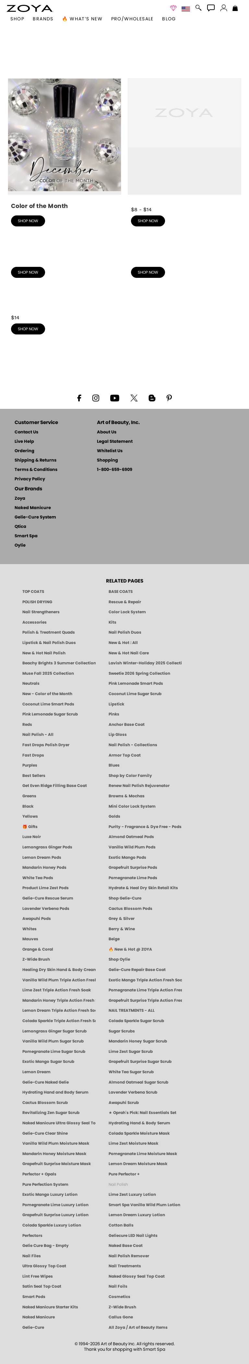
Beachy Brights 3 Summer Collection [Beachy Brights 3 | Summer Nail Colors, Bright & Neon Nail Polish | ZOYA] (59, 663)
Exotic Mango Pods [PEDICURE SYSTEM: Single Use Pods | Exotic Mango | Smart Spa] (127, 857)
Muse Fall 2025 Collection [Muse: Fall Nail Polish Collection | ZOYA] (48, 673)
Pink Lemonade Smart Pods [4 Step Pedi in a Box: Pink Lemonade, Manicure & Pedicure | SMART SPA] (136, 683)
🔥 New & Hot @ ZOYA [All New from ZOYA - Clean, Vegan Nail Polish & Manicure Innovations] (130, 949)
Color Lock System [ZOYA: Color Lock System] (127, 612)
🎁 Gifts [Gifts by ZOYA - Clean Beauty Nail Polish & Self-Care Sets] (30, 827)
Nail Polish (118, 1184)
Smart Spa (26, 536)
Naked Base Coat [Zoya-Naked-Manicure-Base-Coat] (126, 1246)
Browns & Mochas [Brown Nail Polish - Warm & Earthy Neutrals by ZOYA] (127, 796)
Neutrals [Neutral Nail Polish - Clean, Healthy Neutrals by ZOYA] (31, 683)
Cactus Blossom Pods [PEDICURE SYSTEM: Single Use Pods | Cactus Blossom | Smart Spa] (130, 909)
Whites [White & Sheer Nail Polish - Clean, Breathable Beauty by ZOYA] (29, 929)
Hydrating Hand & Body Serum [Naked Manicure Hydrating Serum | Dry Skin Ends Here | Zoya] (139, 1123)
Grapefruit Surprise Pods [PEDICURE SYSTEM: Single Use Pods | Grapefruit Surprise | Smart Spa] (133, 867)
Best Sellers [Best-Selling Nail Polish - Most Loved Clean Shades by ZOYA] (33, 776)
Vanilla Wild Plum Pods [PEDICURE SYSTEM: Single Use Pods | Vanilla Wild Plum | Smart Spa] (132, 847)
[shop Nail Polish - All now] (184, 141)
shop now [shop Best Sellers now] (28, 329)
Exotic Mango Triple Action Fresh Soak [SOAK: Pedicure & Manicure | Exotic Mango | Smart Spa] (145, 980)
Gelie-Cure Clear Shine (45, 1133)
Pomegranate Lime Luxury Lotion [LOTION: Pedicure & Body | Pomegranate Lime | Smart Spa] (55, 1205)
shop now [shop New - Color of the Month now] (28, 221)
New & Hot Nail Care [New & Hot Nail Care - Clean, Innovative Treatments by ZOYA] (129, 653)
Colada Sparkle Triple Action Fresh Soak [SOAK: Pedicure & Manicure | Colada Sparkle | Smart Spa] (59, 1021)
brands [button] (43, 19)
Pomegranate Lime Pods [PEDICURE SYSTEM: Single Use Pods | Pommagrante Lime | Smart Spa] (133, 878)
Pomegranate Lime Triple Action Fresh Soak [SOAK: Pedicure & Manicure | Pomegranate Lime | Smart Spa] (145, 990)
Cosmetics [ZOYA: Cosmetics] (119, 1297)
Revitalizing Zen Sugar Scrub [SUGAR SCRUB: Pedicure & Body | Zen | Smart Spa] (50, 1113)
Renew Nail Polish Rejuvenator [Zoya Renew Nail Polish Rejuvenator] (139, 786)
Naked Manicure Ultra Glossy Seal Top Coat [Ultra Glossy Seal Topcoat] (59, 1123)
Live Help (24, 442)
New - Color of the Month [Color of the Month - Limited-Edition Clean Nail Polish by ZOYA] (47, 694)
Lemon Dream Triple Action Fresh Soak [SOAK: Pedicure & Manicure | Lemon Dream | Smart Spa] (59, 1010)
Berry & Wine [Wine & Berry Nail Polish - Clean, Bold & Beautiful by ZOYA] (122, 929)
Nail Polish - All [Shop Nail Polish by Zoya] (37, 735)
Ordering (24, 451)
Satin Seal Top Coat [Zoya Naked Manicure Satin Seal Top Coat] (41, 1286)
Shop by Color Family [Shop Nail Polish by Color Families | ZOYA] (130, 776)
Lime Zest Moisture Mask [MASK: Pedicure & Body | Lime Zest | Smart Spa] (133, 1143)
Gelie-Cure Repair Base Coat (137, 970)
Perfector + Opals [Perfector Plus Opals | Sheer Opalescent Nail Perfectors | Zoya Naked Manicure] (39, 1174)
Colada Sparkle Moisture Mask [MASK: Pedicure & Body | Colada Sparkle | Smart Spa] (139, 1133)
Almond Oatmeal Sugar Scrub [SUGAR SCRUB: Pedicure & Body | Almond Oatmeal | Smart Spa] (138, 1082)
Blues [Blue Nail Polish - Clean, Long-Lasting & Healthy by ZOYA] (114, 765)
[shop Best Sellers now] (64, 310)
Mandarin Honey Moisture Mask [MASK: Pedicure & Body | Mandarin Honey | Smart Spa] (54, 1154)
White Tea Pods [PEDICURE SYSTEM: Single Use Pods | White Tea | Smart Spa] (37, 878)
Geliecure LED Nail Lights (133, 1236)
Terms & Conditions (36, 470)
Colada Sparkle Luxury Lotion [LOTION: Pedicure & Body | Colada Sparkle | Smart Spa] (51, 1225)
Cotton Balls (121, 1225)
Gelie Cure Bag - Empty (45, 1246)
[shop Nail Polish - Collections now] (64, 259)
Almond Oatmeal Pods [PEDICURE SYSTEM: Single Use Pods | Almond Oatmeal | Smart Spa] (131, 837)
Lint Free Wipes (37, 1276)
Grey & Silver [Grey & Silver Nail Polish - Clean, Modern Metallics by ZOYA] (122, 919)
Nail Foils (118, 1286)
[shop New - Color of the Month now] (64, 144)
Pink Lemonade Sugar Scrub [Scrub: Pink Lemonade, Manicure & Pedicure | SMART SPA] (50, 714)
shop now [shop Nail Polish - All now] (148, 221)
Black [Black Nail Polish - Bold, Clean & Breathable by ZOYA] (27, 806)
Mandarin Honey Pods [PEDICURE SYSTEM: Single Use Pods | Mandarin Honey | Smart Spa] (44, 867)
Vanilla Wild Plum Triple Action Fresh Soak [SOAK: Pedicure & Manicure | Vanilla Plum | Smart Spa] (59, 980)
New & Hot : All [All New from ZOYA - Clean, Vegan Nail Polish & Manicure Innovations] (123, 643)
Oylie (20, 545)
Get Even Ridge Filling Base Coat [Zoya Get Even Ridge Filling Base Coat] (54, 786)
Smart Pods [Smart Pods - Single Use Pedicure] (33, 1297)
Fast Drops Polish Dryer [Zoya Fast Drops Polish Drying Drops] (45, 745)
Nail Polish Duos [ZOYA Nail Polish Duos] (125, 632)
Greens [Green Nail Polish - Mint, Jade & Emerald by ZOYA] (29, 796)
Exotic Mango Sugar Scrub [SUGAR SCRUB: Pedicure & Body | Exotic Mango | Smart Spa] (48, 1062)
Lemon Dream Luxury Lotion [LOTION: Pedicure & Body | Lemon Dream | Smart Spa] (137, 1215)
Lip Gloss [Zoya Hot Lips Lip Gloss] (118, 735)
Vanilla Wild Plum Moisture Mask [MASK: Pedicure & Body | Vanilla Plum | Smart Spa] (55, 1143)
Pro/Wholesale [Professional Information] (132, 19)
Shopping (107, 460)
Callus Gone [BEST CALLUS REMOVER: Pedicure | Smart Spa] (121, 1317)
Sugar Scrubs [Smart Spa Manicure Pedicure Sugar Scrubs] (122, 1031)
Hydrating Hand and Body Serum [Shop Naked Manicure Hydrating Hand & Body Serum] (55, 1092)
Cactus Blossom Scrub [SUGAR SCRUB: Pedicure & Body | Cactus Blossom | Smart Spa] (45, 1103)
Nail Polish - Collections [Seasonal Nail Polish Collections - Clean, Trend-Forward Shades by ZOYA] (133, 745)
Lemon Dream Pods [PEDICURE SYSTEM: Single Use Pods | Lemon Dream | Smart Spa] (41, 857)
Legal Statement (115, 442)
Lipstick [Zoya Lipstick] (116, 704)
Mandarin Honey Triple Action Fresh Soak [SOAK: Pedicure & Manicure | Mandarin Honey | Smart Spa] (59, 1000)
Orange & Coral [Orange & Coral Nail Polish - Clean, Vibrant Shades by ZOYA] (37, 949)
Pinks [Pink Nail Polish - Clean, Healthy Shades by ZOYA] (114, 714)
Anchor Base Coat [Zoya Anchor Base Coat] (127, 724)
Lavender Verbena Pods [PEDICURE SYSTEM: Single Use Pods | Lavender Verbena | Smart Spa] (45, 909)
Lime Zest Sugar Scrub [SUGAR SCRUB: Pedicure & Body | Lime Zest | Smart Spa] (131, 1051)
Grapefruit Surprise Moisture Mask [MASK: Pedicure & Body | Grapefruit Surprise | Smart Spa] (56, 1164)
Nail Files (31, 1256)
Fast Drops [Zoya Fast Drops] (33, 755)
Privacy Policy (30, 479)
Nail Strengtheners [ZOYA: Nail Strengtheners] (41, 612)
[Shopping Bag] (235, 9)
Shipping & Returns (35, 460)
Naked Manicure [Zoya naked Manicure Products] (38, 1317)
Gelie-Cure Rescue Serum (47, 898)
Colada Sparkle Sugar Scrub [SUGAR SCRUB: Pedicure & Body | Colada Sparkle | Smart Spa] (136, 1021)
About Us (106, 432)
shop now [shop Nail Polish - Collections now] (28, 272)
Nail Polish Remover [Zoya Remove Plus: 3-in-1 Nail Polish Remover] (129, 1256)
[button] (29, 8)
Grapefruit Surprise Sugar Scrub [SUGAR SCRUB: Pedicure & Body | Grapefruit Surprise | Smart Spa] (140, 1062)
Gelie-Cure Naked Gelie (45, 1082)
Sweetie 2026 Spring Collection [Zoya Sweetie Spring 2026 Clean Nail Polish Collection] (139, 673)
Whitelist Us (110, 451)
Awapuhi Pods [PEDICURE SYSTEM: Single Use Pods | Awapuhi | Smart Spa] (36, 919)
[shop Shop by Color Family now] (184, 259)
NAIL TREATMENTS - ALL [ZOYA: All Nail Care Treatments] (132, 1010)
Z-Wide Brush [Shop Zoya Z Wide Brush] (36, 959)
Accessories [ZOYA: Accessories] (34, 622)
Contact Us (26, 432)
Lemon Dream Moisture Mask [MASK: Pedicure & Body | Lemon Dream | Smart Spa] (138, 1164)
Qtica (20, 527)
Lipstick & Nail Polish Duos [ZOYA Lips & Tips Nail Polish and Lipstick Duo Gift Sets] (49, 643)
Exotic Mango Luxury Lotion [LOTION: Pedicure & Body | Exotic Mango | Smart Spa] (49, 1194)
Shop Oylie (119, 959)
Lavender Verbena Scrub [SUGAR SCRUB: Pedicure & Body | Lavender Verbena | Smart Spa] (133, 1092)
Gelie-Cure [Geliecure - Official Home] (33, 1327)
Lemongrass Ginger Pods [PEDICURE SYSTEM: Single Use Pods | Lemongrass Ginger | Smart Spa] (47, 847)
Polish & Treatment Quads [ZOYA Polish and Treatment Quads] (48, 632)
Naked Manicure (33, 508)
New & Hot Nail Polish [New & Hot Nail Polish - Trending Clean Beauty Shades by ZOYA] (43, 653)
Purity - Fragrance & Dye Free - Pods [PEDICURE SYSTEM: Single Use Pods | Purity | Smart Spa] (145, 827)
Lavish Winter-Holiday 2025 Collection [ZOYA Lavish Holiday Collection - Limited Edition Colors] (145, 663)
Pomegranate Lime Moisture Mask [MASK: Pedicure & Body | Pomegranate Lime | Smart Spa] (143, 1154)
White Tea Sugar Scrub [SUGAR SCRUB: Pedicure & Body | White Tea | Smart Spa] (131, 1072)
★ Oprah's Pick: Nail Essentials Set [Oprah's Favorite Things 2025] (142, 1113)
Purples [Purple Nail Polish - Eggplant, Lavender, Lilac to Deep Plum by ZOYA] (29, 765)
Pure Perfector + (124, 1174)
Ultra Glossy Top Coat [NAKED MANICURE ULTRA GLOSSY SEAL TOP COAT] (44, 1266)
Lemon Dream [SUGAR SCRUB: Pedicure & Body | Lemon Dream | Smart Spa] (36, 1072)
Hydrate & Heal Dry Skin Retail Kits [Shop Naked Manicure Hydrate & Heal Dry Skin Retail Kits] (143, 888)
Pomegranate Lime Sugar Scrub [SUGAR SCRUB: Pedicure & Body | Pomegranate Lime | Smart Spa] (53, 1051)
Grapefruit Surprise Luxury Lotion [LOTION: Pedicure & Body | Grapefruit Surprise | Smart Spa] (55, 1215)
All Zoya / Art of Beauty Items (138, 1327)
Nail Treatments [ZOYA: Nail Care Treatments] (125, 1266)
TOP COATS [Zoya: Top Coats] (33, 592)
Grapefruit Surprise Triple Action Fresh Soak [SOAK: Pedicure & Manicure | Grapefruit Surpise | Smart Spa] (145, 1000)
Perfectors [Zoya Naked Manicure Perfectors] (32, 1236)
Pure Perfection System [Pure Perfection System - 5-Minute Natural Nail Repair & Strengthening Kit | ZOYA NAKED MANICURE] (45, 1184)
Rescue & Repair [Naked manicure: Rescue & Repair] (125, 602)
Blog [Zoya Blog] (169, 19)
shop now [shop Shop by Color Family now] (148, 272)
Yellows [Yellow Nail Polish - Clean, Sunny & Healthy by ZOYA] (30, 816)
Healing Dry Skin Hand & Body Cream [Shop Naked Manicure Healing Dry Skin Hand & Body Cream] (59, 970)
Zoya (20, 498)
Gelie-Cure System (35, 517)
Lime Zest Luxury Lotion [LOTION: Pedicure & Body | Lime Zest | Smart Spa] (132, 1194)
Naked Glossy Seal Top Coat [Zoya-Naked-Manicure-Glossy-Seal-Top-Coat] (137, 1276)
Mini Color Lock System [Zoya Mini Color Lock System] (132, 806)
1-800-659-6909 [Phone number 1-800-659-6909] (114, 470)
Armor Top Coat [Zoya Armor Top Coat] (125, 755)
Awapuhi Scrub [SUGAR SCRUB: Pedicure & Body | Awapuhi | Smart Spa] (124, 1103)
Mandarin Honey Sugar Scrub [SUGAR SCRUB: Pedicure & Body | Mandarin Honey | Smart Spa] (138, 1041)
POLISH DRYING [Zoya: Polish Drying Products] (37, 602)
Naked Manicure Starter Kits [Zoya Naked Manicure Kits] (50, 1307)
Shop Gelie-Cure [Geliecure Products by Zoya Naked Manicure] (125, 898)
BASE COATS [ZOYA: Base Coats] (121, 592)
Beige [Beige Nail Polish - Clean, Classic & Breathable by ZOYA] (114, 939)
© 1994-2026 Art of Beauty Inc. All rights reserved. (125, 1347)
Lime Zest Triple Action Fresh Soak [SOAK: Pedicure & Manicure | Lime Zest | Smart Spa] (56, 990)
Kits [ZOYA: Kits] (112, 622)
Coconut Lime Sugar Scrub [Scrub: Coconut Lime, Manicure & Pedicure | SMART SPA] (135, 694)
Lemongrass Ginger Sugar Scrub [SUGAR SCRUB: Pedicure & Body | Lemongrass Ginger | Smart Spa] (54, 1031)
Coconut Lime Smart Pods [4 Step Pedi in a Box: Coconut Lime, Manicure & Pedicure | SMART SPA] (48, 704)
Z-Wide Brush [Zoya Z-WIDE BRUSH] (122, 1307)
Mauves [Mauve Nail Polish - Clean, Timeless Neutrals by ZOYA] (30, 939)
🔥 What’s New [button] (82, 19)
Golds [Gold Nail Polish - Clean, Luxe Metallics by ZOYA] (114, 816)
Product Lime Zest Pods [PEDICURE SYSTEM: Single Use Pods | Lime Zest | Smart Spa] (45, 888)
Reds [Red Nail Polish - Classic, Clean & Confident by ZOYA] (27, 724)
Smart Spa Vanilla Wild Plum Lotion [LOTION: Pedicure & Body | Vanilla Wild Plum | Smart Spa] (144, 1205)
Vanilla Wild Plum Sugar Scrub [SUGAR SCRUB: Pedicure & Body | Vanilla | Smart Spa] (53, 1041)
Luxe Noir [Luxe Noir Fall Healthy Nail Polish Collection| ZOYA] (31, 837)
